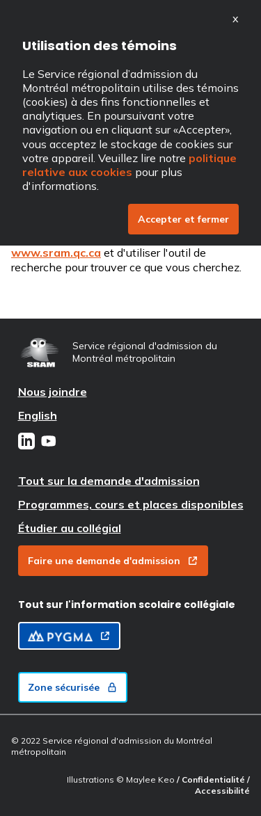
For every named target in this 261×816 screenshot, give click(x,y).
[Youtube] (48, 442)
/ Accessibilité (222, 785)
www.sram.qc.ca (56, 252)
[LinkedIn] (26, 442)
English (37, 415)
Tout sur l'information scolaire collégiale (126, 604)
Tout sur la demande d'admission (109, 480)
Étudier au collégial (69, 528)
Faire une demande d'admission (113, 560)
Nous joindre (52, 391)
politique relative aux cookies (129, 165)
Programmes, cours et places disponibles (131, 504)
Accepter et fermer (183, 219)
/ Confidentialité (212, 779)
